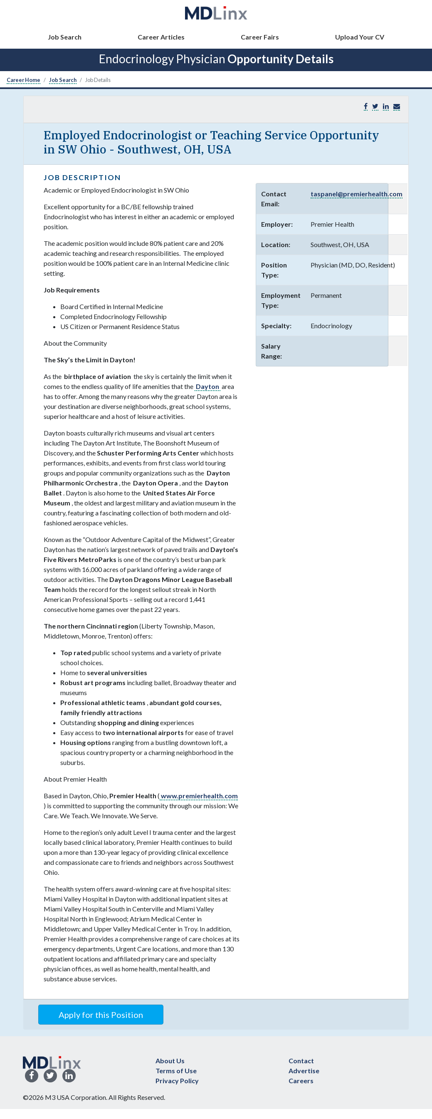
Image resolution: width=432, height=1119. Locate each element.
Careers (301, 1080)
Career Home (23, 80)
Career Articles (161, 37)
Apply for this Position (101, 1015)
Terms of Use (176, 1070)
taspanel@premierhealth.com (356, 194)
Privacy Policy (177, 1080)
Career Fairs (260, 37)
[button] (396, 106)
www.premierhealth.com (199, 796)
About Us (170, 1061)
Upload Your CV (359, 37)
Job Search (64, 37)
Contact (301, 1061)
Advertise (304, 1070)
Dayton (207, 386)
